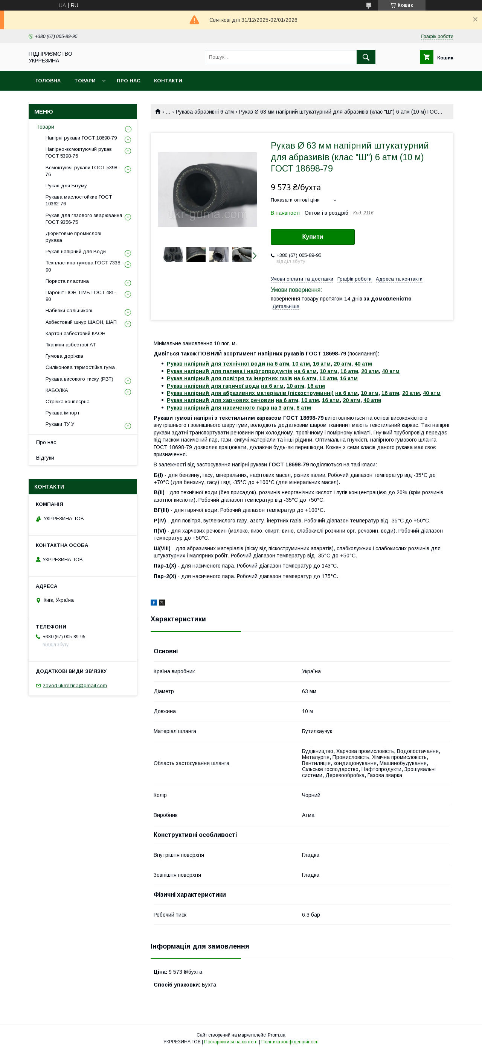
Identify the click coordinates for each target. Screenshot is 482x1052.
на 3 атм (282, 408)
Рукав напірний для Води (76, 251)
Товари (85, 80)
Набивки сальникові (69, 310)
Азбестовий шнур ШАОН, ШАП (81, 322)
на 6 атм (278, 364)
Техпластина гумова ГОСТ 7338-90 (84, 266)
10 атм (301, 364)
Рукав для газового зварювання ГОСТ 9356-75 (84, 219)
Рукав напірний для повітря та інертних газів (229, 378)
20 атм (342, 364)
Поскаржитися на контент (231, 1041)
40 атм (363, 364)
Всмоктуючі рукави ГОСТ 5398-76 (82, 171)
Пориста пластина (67, 281)
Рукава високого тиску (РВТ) (79, 379)
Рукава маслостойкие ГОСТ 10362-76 (79, 200)
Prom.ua (276, 1035)
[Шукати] (366, 57)
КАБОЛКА (57, 390)
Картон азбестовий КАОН (75, 333)
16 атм (322, 364)
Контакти (168, 80)
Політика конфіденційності (290, 1041)
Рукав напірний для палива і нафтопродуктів (230, 371)
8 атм (303, 408)
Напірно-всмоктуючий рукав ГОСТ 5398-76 (79, 152)
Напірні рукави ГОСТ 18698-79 (81, 138)
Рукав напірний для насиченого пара (218, 408)
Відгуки (45, 458)
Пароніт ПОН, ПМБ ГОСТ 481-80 (81, 296)
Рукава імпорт (62, 413)
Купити (312, 237)
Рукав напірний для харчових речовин (220, 400)
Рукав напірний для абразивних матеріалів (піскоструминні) (250, 393)
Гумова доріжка (64, 356)
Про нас (128, 80)
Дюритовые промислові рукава (73, 237)
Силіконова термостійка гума (80, 367)
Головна (48, 80)
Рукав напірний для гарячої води (213, 386)
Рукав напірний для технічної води (216, 364)
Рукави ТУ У (60, 424)
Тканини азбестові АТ (71, 345)
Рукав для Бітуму (66, 185)
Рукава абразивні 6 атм (205, 112)
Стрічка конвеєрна (68, 401)
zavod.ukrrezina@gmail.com (75, 685)
